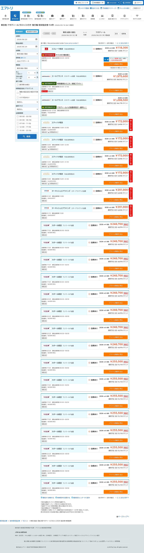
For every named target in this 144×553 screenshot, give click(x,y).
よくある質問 (101, 541)
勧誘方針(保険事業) (67, 541)
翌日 (116, 33)
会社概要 (32, 541)
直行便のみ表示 (23, 84)
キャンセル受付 (124, 8)
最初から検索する (48, 497)
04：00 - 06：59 (24, 120)
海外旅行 (17, 527)
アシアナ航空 (63, 535)
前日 (54, 33)
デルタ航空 (28, 535)
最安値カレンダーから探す (81, 497)
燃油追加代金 (77, 541)
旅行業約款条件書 (56, 541)
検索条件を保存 (32, 31)
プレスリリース (45, 541)
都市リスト (23, 57)
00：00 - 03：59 (24, 116)
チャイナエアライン (84, 535)
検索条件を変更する (63, 497)
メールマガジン (109, 541)
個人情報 (26, 541)
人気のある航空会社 (21, 532)
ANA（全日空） (19, 535)
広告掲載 (38, 541)
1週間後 (123, 33)
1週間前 (46, 33)
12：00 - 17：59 (24, 127)
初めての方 (95, 8)
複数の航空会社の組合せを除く (27, 93)
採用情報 (117, 541)
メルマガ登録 (84, 8)
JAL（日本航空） (48, 535)
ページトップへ (123, 516)
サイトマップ (86, 541)
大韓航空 (55, 535)
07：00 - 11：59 (24, 123)
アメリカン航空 (94, 535)
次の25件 (123, 43)
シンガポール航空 (37, 535)
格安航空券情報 (25, 527)
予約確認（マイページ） (109, 8)
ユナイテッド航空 (72, 535)
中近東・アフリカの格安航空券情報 (40, 527)
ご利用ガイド (137, 8)
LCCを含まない (23, 97)
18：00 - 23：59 (24, 130)
